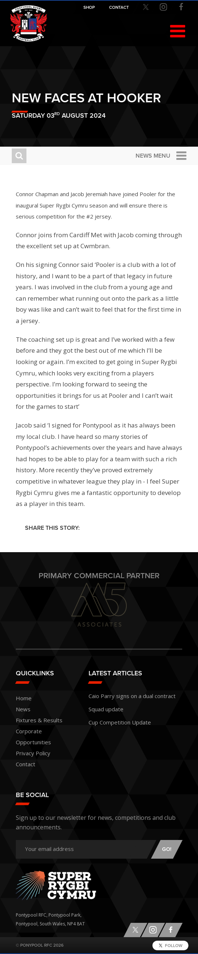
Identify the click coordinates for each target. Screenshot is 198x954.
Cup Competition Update (120, 722)
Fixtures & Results (39, 720)
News (23, 709)
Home (24, 698)
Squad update (106, 709)
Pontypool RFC (28, 23)
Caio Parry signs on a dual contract (132, 696)
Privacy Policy (33, 753)
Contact (25, 764)
